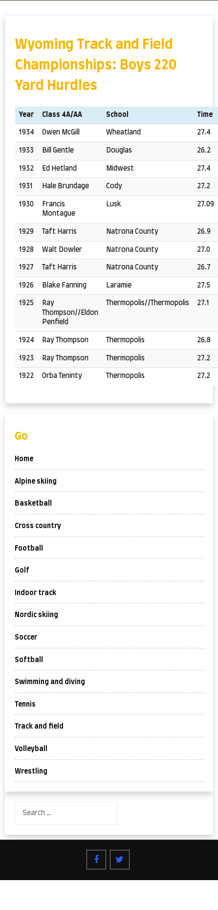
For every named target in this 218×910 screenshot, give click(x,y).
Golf (22, 570)
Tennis (25, 704)
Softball (29, 660)
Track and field (39, 726)
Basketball (33, 503)
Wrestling (31, 771)
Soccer (26, 637)
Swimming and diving (50, 682)
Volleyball (31, 749)
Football (29, 548)
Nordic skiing (36, 615)
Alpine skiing (36, 481)
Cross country (38, 526)
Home (24, 459)
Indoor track (35, 593)
